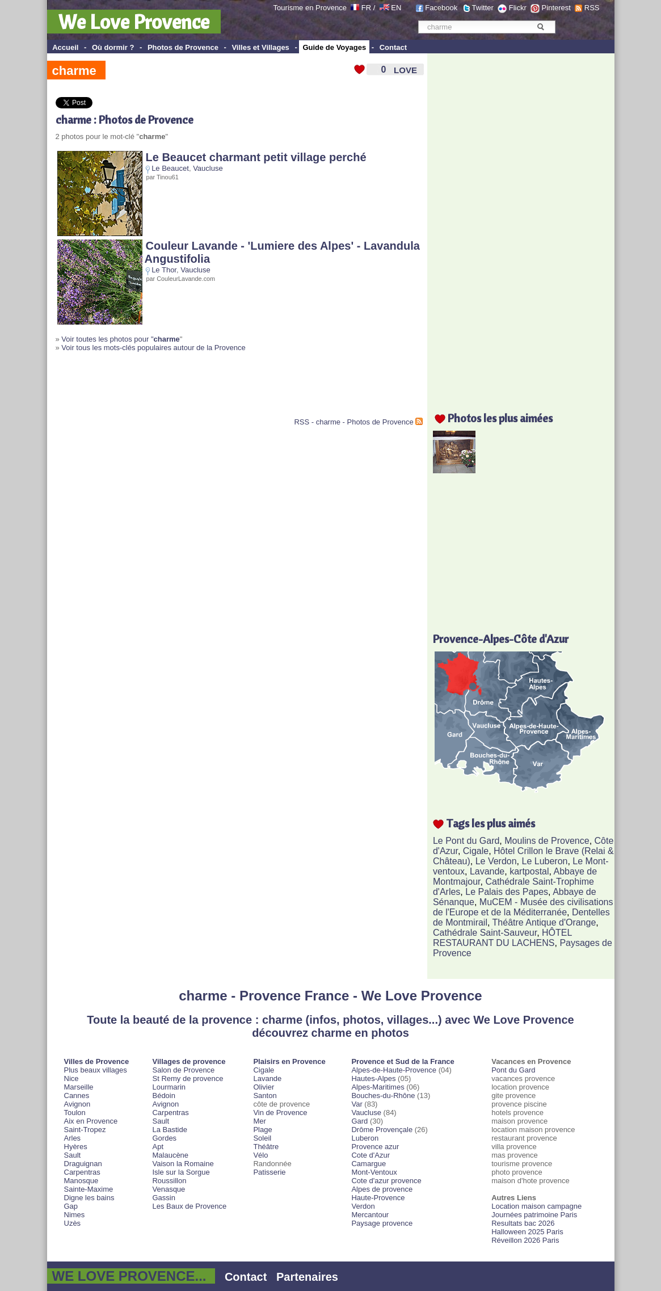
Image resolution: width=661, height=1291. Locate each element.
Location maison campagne (536, 1206)
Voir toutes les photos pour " (120, 339)
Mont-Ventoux (374, 1172)
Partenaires (307, 1277)
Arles (72, 1138)
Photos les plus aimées (500, 418)
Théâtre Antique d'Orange (544, 922)
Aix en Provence (91, 1121)
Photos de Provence (183, 47)
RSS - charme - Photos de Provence (353, 422)
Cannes (77, 1095)
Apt (157, 1146)
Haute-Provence (378, 1197)
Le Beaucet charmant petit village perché (256, 157)
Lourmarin (169, 1087)
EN (396, 7)
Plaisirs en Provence (289, 1061)
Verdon (362, 1206)
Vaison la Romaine (182, 1163)
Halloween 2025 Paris (527, 1231)
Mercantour (370, 1214)
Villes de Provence (96, 1061)
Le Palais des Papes (506, 892)
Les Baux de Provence (189, 1206)
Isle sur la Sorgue (180, 1172)
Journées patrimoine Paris (534, 1214)
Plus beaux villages (95, 1070)
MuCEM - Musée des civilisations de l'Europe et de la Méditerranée (523, 907)
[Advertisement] (188, 389)
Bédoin (163, 1095)
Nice (71, 1078)
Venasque (168, 1189)
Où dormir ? (113, 47)
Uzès (72, 1223)
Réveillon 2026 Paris (525, 1240)
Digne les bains (89, 1197)
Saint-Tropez (85, 1129)
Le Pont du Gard (466, 841)
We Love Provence (133, 21)
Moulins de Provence (546, 841)
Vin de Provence (280, 1112)
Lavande (487, 871)
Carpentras (82, 1172)
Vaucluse (208, 168)
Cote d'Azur (370, 1155)
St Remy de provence (187, 1078)
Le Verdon (496, 861)
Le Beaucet (170, 168)
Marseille (79, 1087)
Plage (262, 1129)
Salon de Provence (183, 1070)
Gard (359, 1121)
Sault (72, 1155)
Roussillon (169, 1180)
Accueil (65, 47)
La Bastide (169, 1129)
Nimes (74, 1214)
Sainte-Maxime (88, 1189)
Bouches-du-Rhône (383, 1095)
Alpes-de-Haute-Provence (393, 1070)
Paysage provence (381, 1223)
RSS (592, 7)
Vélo (260, 1155)
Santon (264, 1095)
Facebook (441, 7)
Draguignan (83, 1163)
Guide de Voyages (334, 47)
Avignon (77, 1104)
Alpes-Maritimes (377, 1087)
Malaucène (170, 1155)
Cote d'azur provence (386, 1180)
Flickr (518, 7)
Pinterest (556, 7)
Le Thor (163, 270)
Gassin (163, 1197)
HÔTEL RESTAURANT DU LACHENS (502, 938)
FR (366, 7)
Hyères (75, 1146)
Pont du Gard (513, 1070)
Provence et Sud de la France (402, 1061)
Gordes (164, 1138)
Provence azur (375, 1146)
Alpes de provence (381, 1189)
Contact (393, 47)
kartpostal (529, 871)
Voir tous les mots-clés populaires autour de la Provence (153, 347)
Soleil (262, 1138)
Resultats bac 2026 (522, 1223)
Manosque (81, 1180)
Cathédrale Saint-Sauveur (485, 932)
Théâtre (266, 1146)
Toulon (75, 1112)
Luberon (364, 1138)
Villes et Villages (260, 47)
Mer (259, 1121)
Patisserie (269, 1172)
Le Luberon (545, 861)
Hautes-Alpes (373, 1078)
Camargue (368, 1163)
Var (356, 1104)
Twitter (483, 7)
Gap (71, 1206)
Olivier (263, 1087)
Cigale (476, 851)
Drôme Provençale (381, 1129)
